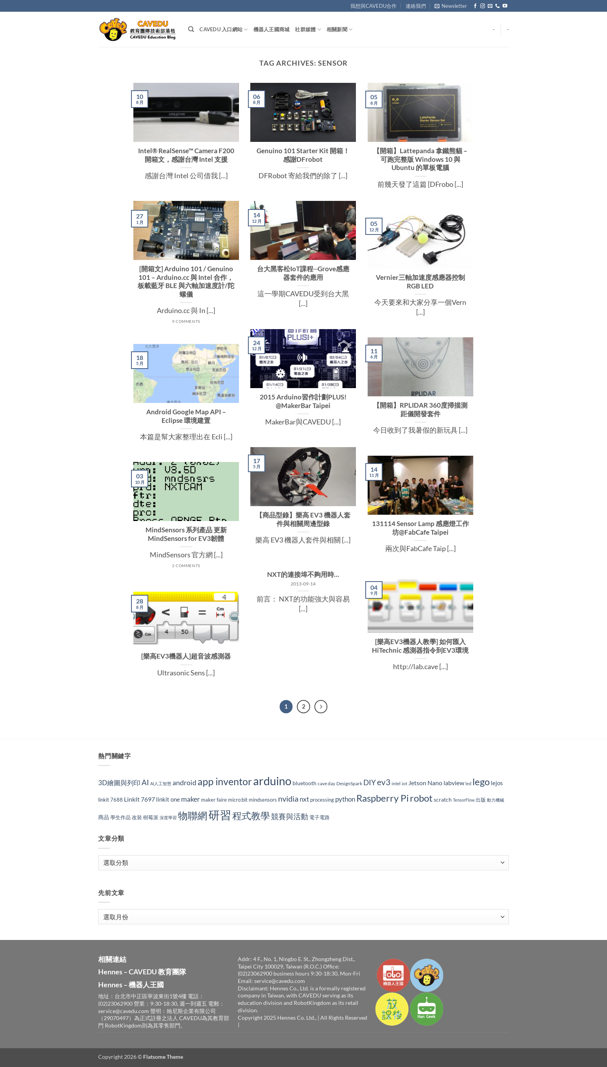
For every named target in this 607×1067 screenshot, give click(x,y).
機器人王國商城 (271, 29)
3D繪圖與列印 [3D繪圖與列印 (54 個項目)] (119, 783)
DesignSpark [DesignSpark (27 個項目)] (349, 783)
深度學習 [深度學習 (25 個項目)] (168, 817)
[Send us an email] (490, 6)
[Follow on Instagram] (482, 6)
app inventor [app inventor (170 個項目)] (225, 781)
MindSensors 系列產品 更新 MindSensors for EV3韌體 (186, 534)
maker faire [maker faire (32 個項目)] (214, 800)
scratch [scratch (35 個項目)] (443, 799)
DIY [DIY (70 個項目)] (369, 782)
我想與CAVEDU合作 (373, 6)
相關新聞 (339, 29)
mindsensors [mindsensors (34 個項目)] (263, 800)
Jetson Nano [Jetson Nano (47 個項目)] (425, 782)
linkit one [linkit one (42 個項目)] (168, 799)
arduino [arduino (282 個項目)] (272, 781)
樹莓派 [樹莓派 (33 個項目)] (150, 817)
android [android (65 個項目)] (184, 782)
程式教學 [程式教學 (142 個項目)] (251, 815)
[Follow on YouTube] (505, 6)
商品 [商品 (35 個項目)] (103, 817)
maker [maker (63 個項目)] (190, 799)
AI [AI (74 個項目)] (145, 782)
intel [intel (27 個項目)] (395, 783)
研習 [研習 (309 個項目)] (219, 815)
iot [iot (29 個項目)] (404, 783)
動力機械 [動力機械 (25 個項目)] (495, 799)
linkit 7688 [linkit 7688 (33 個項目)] (110, 800)
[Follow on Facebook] (475, 6)
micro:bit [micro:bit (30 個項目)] (238, 800)
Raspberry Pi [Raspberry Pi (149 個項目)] (382, 798)
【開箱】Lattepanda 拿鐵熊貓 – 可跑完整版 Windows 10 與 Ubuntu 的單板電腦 (420, 159)
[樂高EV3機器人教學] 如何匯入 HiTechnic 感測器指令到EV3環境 (420, 646)
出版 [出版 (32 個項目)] (481, 800)
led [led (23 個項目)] (468, 783)
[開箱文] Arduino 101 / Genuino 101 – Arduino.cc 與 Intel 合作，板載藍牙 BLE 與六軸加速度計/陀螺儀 (186, 281)
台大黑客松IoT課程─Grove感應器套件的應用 (303, 273)
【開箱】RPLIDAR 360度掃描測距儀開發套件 (420, 409)
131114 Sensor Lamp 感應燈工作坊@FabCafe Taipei (420, 528)
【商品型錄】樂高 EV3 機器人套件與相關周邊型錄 (303, 519)
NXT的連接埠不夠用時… (303, 574)
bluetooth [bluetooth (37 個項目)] (304, 783)
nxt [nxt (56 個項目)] (304, 799)
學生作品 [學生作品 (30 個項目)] (120, 817)
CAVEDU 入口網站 (223, 29)
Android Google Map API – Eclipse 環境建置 (186, 416)
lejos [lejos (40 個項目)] (497, 783)
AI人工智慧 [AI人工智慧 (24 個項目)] (160, 783)
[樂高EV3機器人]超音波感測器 (186, 656)
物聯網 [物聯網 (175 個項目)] (192, 815)
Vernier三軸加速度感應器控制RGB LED (420, 282)
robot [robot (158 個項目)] (421, 798)
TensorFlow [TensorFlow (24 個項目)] (463, 799)
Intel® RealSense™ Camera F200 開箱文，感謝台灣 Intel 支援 (186, 155)
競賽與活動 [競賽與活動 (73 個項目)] (289, 816)
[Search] (191, 29)
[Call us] (497, 6)
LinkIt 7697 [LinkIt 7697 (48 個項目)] (139, 799)
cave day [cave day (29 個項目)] (326, 783)
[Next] (321, 706)
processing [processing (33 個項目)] (322, 800)
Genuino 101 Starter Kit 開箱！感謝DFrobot (303, 155)
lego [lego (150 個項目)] (481, 781)
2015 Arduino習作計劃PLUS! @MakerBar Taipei (303, 401)
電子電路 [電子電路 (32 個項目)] (319, 817)
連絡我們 (416, 6)
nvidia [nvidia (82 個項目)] (288, 798)
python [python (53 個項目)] (345, 799)
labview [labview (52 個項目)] (454, 782)
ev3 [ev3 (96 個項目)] (383, 782)
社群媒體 (308, 29)
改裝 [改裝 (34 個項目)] (137, 817)
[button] (451, 6)
